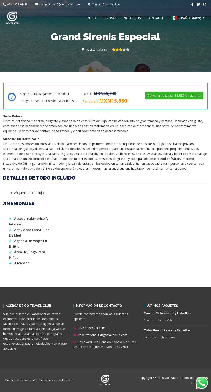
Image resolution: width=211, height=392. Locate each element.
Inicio (91, 18)
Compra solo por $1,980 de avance (174, 95)
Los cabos (150, 337)
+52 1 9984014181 (16, 4)
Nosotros (132, 18)
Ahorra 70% (168, 337)
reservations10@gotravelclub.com (58, 4)
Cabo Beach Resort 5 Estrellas (167, 330)
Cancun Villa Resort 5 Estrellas (167, 313)
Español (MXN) (186, 18)
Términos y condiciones (56, 380)
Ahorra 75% (164, 319)
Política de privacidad (20, 380)
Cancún (148, 319)
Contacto (155, 18)
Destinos (109, 18)
